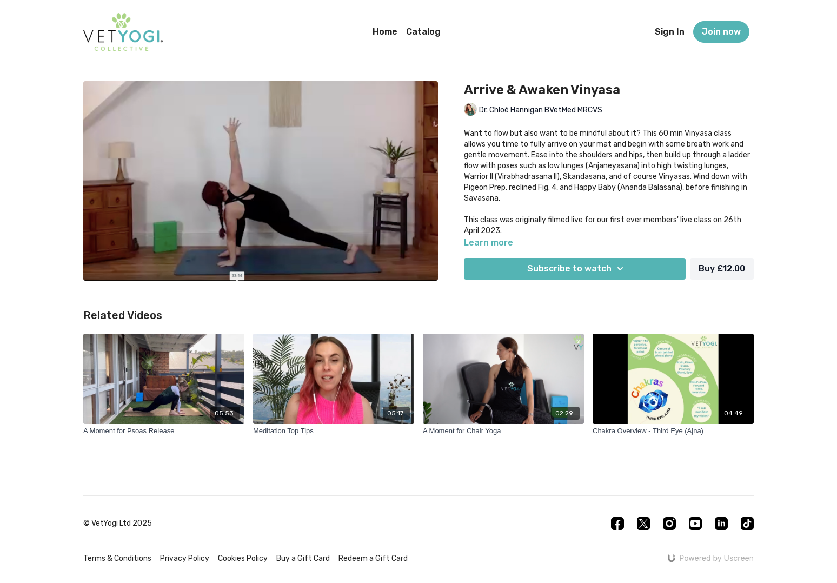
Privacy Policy (184, 558)
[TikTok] (747, 523)
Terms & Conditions (117, 558)
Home (385, 32)
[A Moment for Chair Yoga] (503, 431)
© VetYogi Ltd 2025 (117, 523)
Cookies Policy (243, 558)
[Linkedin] (721, 523)
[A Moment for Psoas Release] (163, 431)
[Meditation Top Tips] (333, 431)
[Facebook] (617, 523)
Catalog (423, 32)
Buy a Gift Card (303, 558)
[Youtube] (695, 523)
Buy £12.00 (722, 268)
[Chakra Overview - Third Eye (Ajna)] (673, 431)
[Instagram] (669, 523)
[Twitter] (643, 523)
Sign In (670, 32)
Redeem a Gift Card (373, 558)
